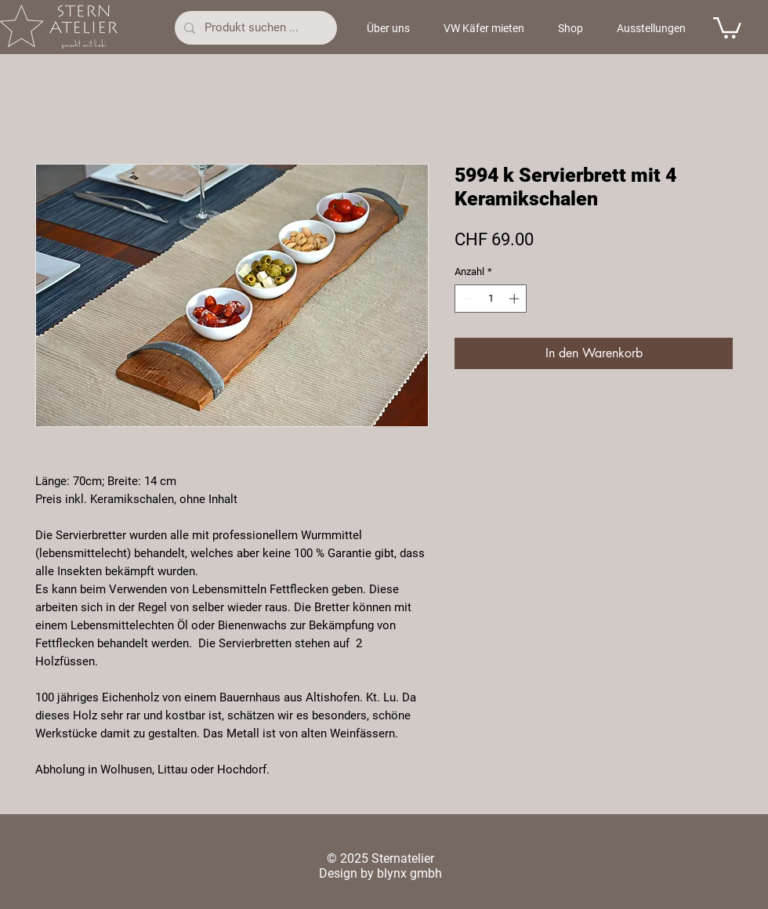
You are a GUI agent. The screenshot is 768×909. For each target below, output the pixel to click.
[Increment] (515, 298)
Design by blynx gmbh (380, 873)
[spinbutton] (491, 298)
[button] (727, 26)
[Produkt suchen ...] (254, 28)
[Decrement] (466, 298)
